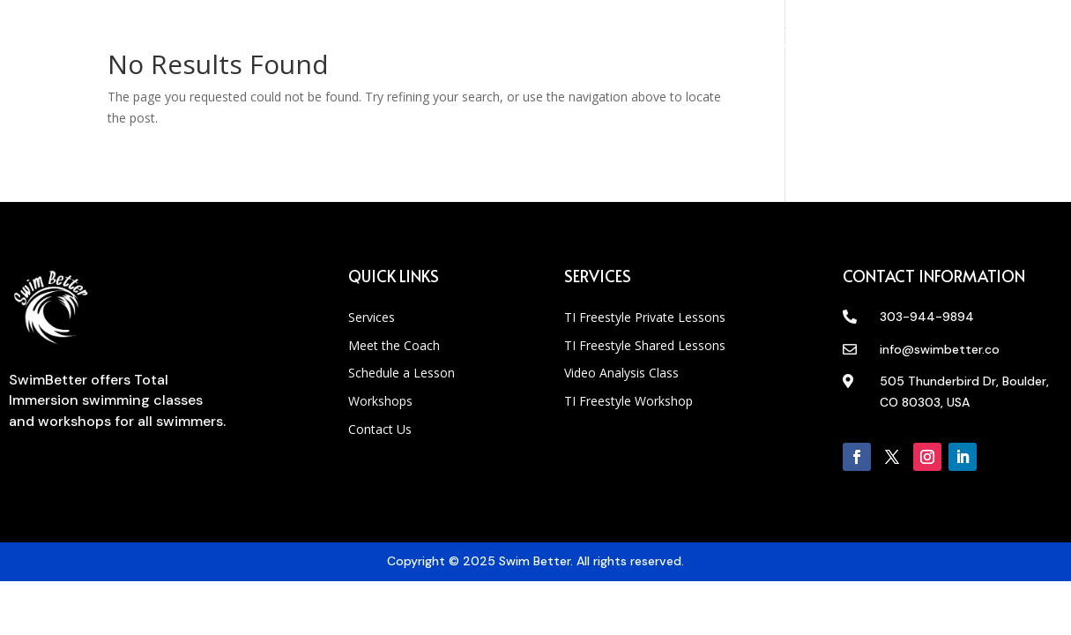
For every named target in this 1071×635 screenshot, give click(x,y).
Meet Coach (295, 38)
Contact (658, 38)
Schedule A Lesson (426, 38)
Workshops (556, 38)
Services (196, 38)
